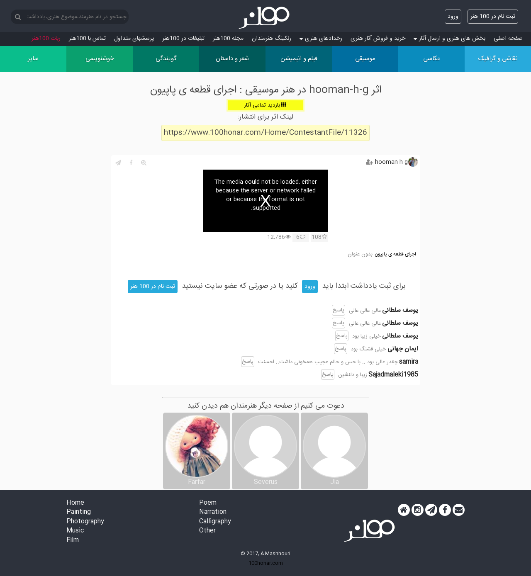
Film (72, 540)
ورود (453, 17)
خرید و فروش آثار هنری (378, 39)
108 (319, 237)
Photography (85, 522)
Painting (78, 512)
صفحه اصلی (508, 39)
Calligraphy (215, 522)
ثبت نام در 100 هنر (492, 17)
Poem (208, 503)
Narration (213, 512)
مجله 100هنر (228, 39)
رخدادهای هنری (321, 39)
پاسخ (338, 310)
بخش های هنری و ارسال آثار (449, 39)
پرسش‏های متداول (134, 39)
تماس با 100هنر (87, 39)
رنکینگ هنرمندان (271, 39)
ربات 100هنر (46, 39)
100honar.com (265, 563)
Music (75, 531)
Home (75, 503)
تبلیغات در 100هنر (183, 39)
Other (207, 531)
